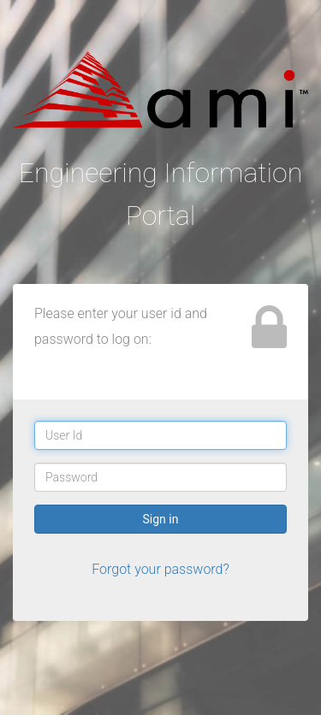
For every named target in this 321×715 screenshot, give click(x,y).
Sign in (161, 519)
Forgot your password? (160, 569)
